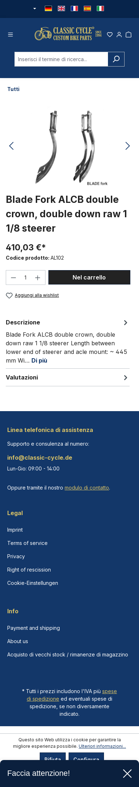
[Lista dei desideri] (110, 33)
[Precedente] (11, 146)
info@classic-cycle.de (39, 457)
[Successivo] (127, 146)
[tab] (68, 341)
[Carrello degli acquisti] (128, 33)
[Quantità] (26, 277)
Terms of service (27, 543)
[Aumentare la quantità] (37, 277)
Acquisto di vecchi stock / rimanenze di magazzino (67, 654)
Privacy (16, 556)
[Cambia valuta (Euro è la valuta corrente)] (34, 9)
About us (17, 641)
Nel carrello (89, 277)
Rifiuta (52, 759)
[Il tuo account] (119, 33)
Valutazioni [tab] (68, 377)
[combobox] (61, 59)
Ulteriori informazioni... (102, 746)
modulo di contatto (87, 488)
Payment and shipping (33, 628)
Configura (86, 759)
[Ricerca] (116, 59)
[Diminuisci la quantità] (13, 277)
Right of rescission (29, 570)
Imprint (15, 530)
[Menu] (10, 33)
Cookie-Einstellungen (32, 583)
